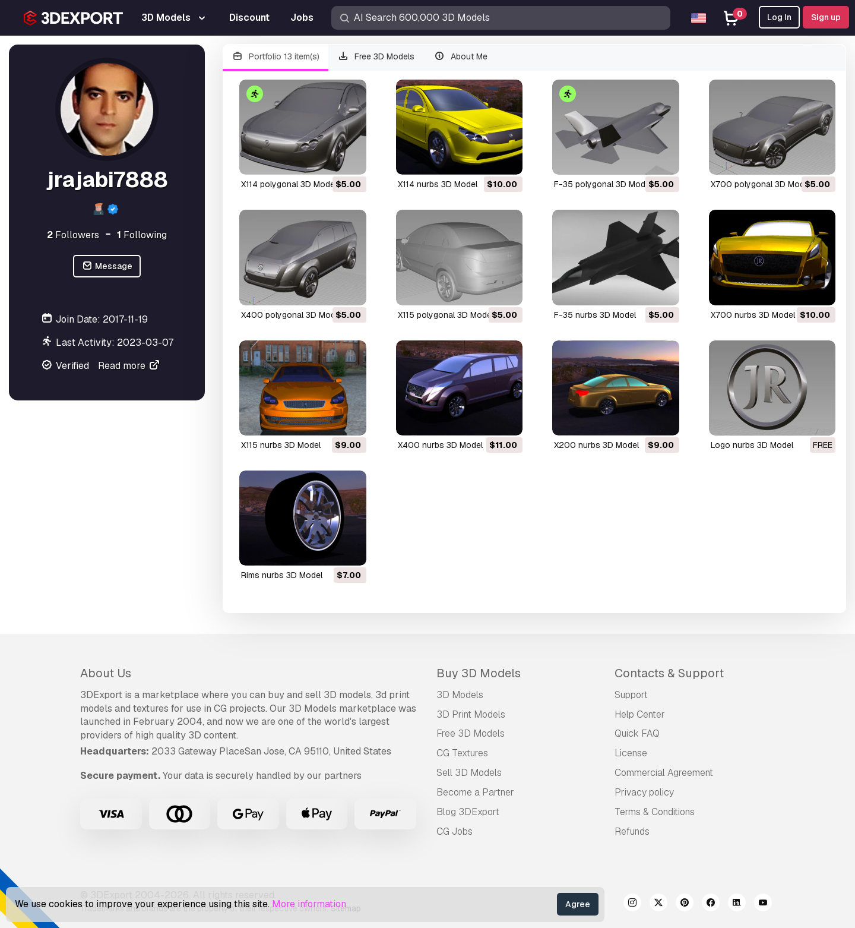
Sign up (826, 17)
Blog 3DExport (467, 812)
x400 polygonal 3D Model (291, 315)
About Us (105, 673)
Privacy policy (644, 792)
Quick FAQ (637, 733)
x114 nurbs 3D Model (437, 184)
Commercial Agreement (664, 772)
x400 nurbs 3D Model (440, 445)
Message (106, 266)
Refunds (632, 831)
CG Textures (462, 753)
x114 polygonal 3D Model (289, 184)
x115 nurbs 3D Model (281, 445)
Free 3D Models (376, 56)
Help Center (640, 714)
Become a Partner (475, 792)
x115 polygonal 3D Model (445, 315)
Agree (577, 904)
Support (631, 695)
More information (309, 904)
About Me (460, 56)
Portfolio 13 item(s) (275, 56)
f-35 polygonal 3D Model (603, 184)
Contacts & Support (669, 673)
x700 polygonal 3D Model (761, 184)
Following (142, 235)
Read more (129, 365)
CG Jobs (454, 831)
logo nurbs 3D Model (752, 445)
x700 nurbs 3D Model (753, 315)
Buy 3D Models (478, 673)
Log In (779, 17)
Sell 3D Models (469, 772)
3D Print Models (470, 714)
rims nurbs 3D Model (281, 575)
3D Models (459, 695)
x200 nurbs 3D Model (596, 445)
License (631, 753)
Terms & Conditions (655, 812)
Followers (73, 235)
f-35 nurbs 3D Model (595, 315)
